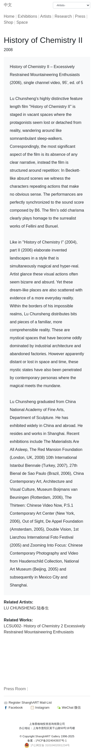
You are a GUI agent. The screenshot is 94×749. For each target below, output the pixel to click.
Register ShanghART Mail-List (30, 702)
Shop (8, 22)
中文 (8, 5)
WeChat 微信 (69, 707)
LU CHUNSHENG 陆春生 (26, 608)
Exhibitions (27, 16)
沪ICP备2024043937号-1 (51, 740)
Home (9, 16)
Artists (45, 16)
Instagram (39, 707)
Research (63, 16)
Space (22, 22)
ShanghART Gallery (47, 736)
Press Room (15, 689)
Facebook (13, 707)
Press (80, 16)
